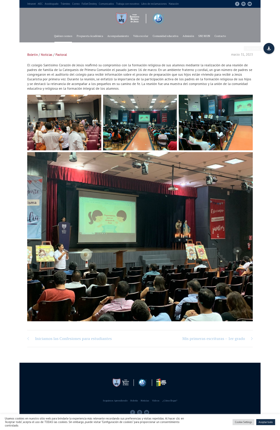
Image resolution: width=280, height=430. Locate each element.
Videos (155, 400)
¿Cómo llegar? (169, 400)
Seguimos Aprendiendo (115, 400)
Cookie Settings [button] (243, 422)
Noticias (46, 55)
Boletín (32, 55)
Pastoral (61, 55)
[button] (268, 48)
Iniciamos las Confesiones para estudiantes (73, 338)
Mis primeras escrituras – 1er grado (213, 338)
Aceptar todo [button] (266, 422)
